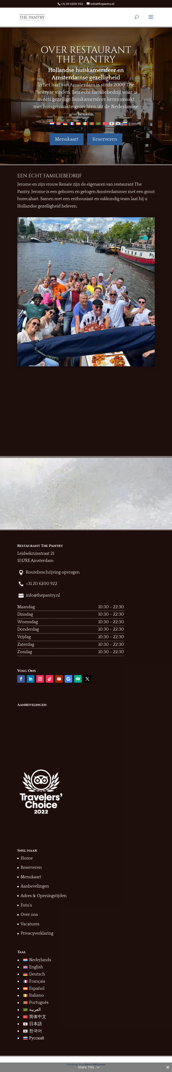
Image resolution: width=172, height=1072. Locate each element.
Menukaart (66, 139)
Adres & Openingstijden (44, 895)
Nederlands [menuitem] (40, 960)
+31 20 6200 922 (72, 3)
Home (27, 858)
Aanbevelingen (35, 886)
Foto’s (26, 905)
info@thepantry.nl (43, 595)
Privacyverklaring (37, 933)
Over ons (29, 914)
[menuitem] (52, 123)
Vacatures (30, 924)
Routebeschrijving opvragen (53, 572)
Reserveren (104, 139)
